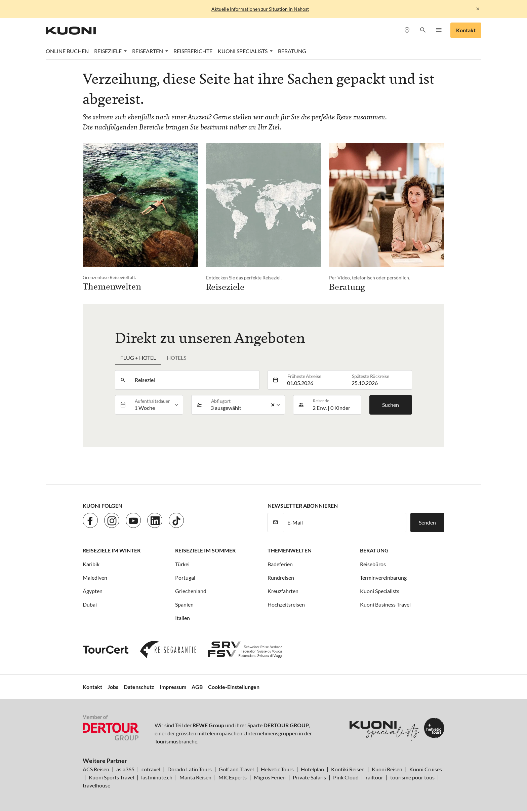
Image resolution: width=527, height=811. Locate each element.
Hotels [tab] (176, 357)
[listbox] (156, 405)
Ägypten (93, 591)
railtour (374, 777)
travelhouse (96, 785)
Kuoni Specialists (379, 591)
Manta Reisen (195, 777)
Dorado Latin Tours (189, 769)
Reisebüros (373, 564)
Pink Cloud (346, 777)
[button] (423, 30)
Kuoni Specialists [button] (243, 51)
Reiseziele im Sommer (205, 550)
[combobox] (194, 380)
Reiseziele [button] (108, 51)
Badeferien (280, 564)
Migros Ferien (270, 777)
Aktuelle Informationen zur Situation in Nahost (260, 9)
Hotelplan (312, 769)
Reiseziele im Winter (111, 550)
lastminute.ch (156, 777)
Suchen (390, 404)
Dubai (90, 604)
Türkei (182, 564)
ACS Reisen (96, 769)
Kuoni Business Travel (385, 604)
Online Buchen (67, 51)
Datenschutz (139, 687)
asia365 (125, 769)
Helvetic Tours (277, 769)
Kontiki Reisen (348, 769)
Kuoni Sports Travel (111, 777)
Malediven (95, 577)
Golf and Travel (236, 769)
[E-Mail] (344, 522)
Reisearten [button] (148, 51)
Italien (182, 618)
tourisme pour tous (412, 777)
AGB (197, 687)
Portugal (185, 577)
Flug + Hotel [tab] (138, 357)
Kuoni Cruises (425, 769)
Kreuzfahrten (283, 591)
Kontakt (466, 30)
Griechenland (190, 591)
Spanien (184, 604)
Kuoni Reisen (387, 769)
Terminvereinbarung (383, 577)
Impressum (173, 687)
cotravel (150, 769)
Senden (427, 522)
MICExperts (232, 777)
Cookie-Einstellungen (233, 687)
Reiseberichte (192, 51)
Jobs (113, 687)
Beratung (292, 51)
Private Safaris (309, 777)
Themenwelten (290, 550)
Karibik (91, 564)
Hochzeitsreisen (286, 604)
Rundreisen (281, 577)
